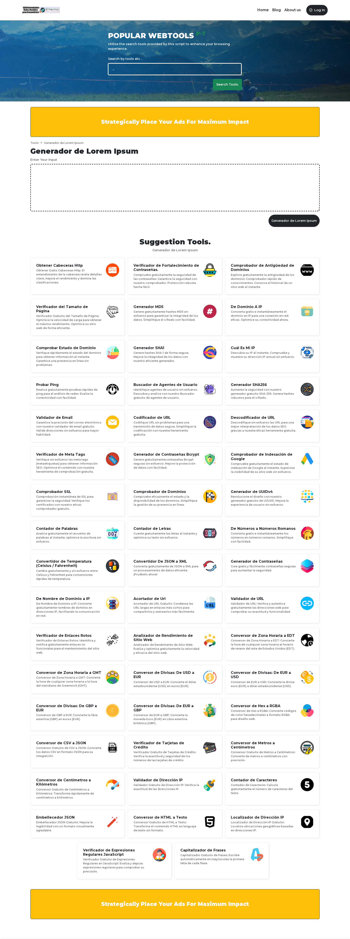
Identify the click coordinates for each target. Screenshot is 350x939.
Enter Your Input (43, 160)
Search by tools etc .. (125, 59)
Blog (276, 10)
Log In (317, 10)
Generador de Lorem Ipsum (294, 221)
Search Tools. (227, 84)
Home (263, 10)
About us (292, 10)
